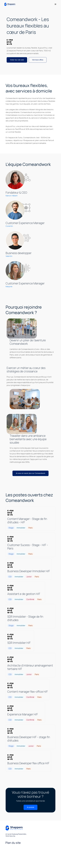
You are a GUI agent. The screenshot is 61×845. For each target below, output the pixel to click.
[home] (9, 4)
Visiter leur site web (17, 60)
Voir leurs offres (37, 60)
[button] (55, 4)
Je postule (30, 807)
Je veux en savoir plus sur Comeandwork (30, 473)
